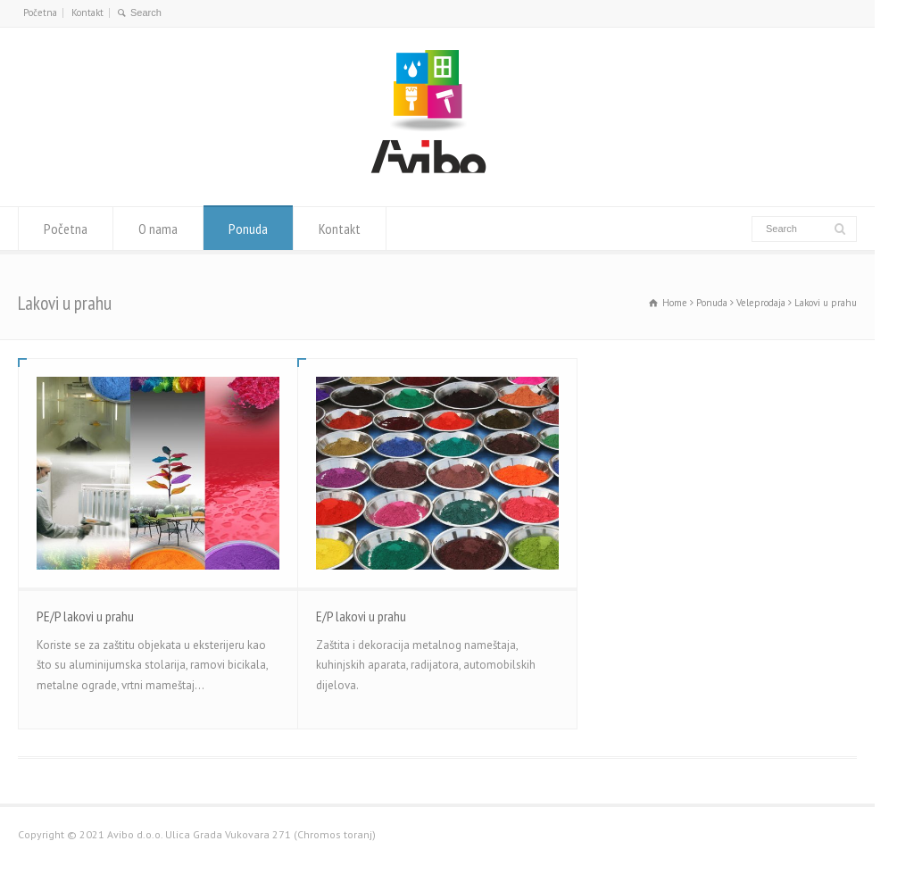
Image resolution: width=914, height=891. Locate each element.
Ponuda (248, 228)
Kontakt (87, 12)
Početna (40, 12)
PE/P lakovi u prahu (85, 616)
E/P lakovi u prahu (361, 616)
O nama (158, 228)
